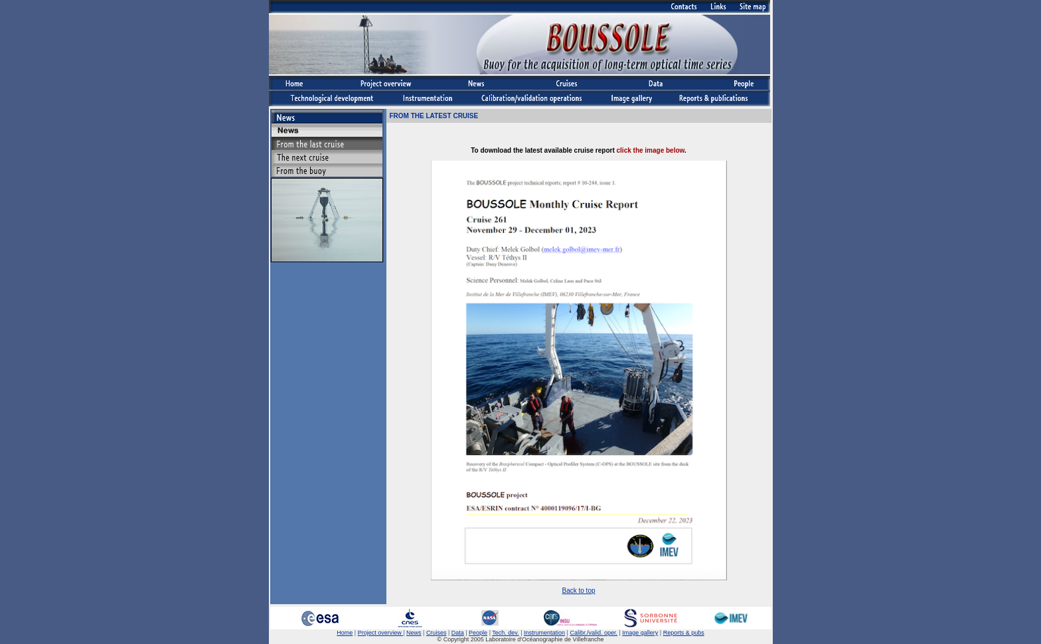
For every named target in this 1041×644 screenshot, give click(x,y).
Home (345, 632)
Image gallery (640, 632)
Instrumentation (544, 632)
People (478, 632)
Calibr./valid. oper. (593, 632)
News (414, 632)
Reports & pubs (683, 632)
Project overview (381, 632)
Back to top (578, 590)
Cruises (436, 632)
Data (457, 632)
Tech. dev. (505, 632)
